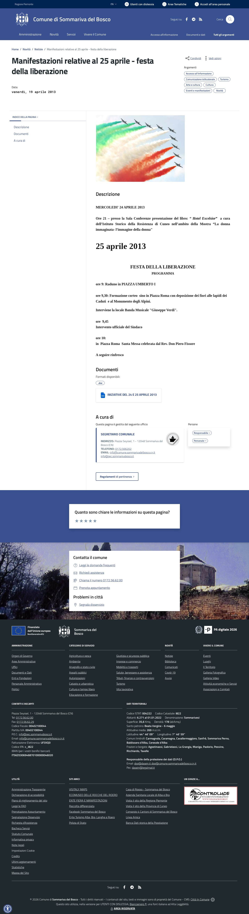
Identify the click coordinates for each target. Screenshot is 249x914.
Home (15, 49)
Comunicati (171, 667)
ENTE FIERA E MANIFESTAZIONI (88, 800)
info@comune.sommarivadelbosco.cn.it (132, 452)
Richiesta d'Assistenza (24, 823)
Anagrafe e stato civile (82, 667)
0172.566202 (123, 449)
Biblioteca (170, 661)
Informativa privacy (23, 839)
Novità (26, 49)
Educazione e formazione (83, 695)
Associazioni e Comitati (216, 689)
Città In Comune (200, 899)
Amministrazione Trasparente (28, 789)
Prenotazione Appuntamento (28, 812)
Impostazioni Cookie (23, 850)
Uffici (14, 667)
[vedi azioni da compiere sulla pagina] (212, 58)
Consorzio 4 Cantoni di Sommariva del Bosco (151, 812)
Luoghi (207, 661)
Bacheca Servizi (21, 828)
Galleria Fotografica (214, 672)
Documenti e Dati (22, 672)
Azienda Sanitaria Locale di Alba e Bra (148, 795)
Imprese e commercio (128, 661)
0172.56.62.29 (25, 722)
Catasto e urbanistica (81, 684)
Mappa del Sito (20, 873)
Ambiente (74, 661)
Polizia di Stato (77, 823)
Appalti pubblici (78, 672)
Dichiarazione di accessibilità (28, 795)
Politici (15, 689)
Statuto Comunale (22, 834)
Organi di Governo (22, 656)
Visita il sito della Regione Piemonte (146, 800)
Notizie (38, 49)
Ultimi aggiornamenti (24, 862)
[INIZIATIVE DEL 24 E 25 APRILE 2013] (103, 395)
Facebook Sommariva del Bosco (87, 812)
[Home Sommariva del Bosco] (63, 19)
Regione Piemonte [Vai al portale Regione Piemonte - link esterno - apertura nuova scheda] (24, 4)
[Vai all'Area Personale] (212, 4)
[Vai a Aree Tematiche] (174, 4)
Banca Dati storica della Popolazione (147, 823)
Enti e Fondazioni (22, 678)
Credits (16, 856)
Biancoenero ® (138, 904)
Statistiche (18, 867)
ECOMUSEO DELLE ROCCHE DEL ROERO (93, 795)
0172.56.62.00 (24, 717)
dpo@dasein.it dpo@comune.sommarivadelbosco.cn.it (165, 763)
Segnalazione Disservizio (26, 817)
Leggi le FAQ (19, 806)
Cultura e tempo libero (82, 689)
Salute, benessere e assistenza (134, 672)
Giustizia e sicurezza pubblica (132, 656)
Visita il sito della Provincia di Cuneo (146, 806)
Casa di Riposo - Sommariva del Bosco (148, 789)
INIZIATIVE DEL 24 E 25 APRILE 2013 (132, 394)
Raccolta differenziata (81, 806)
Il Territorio (209, 667)
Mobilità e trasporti (127, 667)
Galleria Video (211, 678)
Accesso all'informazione (164, 35)
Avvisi (168, 678)
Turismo (120, 684)
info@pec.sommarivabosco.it (117, 456)
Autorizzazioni (77, 678)
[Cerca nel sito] (230, 19)
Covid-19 (170, 672)
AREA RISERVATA (122, 908)
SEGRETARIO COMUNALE (118, 434)
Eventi (207, 656)
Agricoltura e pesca (80, 656)
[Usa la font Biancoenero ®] (139, 4)
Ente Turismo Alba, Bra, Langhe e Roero (92, 817)
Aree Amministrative (24, 661)
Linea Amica (133, 817)
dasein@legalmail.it (143, 768)
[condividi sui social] (193, 58)
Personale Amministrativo (27, 684)
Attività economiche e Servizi (220, 684)
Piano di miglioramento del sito (29, 800)
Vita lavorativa (124, 689)
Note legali (18, 845)
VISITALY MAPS (78, 789)
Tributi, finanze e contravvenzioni (135, 678)
